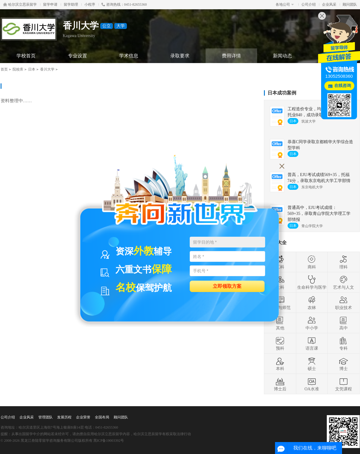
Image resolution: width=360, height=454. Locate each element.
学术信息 (128, 55)
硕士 (311, 364)
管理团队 (45, 417)
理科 (343, 262)
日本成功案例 (282, 92)
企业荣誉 (83, 417)
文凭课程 (343, 384)
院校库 (18, 69)
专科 (343, 343)
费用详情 (231, 55)
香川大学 (47, 69)
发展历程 (64, 417)
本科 (280, 364)
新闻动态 (282, 55)
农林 (311, 303)
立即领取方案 (227, 286)
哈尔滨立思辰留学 (20, 4)
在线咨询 (342, 85)
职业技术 (343, 303)
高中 (343, 323)
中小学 (312, 323)
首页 (4, 69)
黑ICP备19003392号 (108, 440)
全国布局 (102, 417)
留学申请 (50, 4)
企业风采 (329, 4)
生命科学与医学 (311, 282)
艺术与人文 (343, 282)
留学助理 (71, 4)
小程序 (89, 4)
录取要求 (179, 55)
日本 (31, 69)
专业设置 (77, 55)
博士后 (280, 384)
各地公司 (285, 4)
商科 (311, 262)
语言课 (312, 343)
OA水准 (311, 384)
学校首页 (26, 55)
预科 (280, 343)
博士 (343, 364)
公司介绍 (308, 4)
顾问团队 (350, 4)
